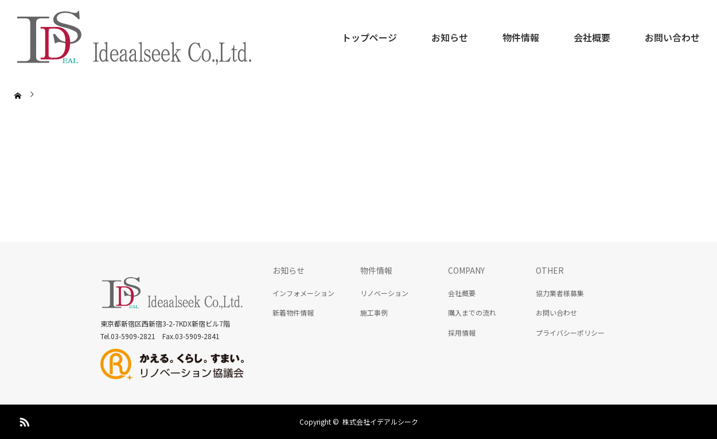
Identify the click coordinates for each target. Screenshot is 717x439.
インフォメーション (303, 293)
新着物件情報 (293, 312)
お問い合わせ (672, 37)
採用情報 (462, 332)
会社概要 (592, 37)
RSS (23, 420)
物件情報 (520, 37)
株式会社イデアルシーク (380, 421)
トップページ (369, 37)
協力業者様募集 (560, 293)
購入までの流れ (472, 312)
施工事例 (374, 312)
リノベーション (384, 293)
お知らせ (449, 37)
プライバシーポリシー (570, 332)
